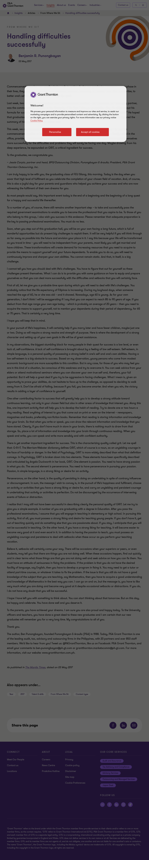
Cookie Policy (36, 120)
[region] (75, 114)
